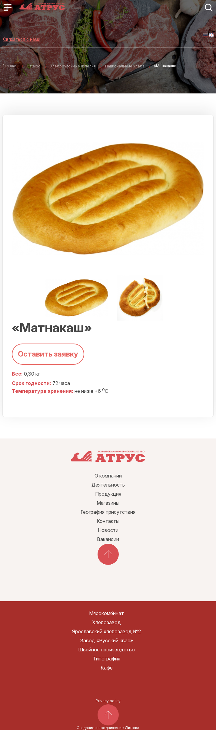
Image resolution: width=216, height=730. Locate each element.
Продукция (108, 494)
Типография (106, 659)
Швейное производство (106, 650)
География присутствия (108, 512)
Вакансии (108, 539)
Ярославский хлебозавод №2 (106, 631)
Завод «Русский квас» (106, 640)
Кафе (107, 668)
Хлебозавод (106, 622)
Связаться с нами (21, 39)
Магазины (108, 503)
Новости (108, 530)
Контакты (108, 521)
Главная (9, 66)
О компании (108, 476)
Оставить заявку (48, 354)
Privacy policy (108, 701)
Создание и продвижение (108, 727)
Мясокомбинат (106, 613)
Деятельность (108, 485)
